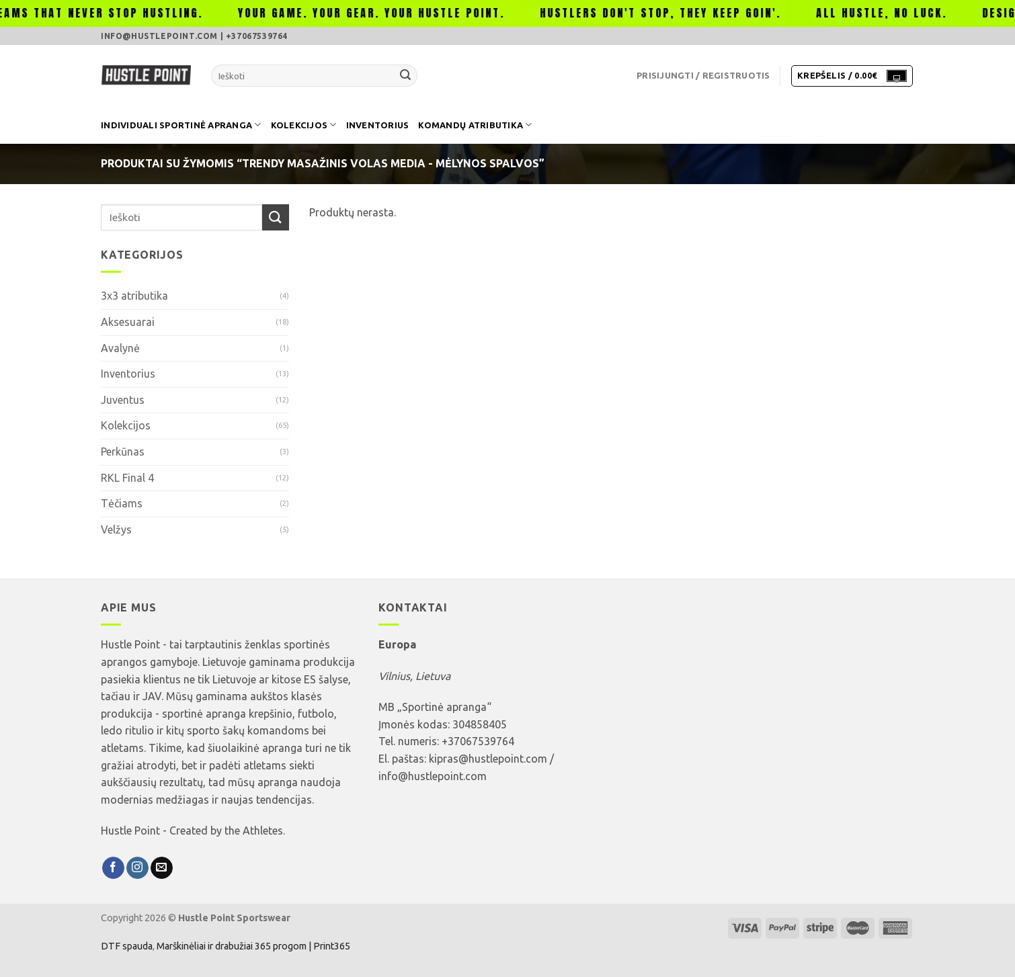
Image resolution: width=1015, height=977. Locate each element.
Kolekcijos (304, 124)
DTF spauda (127, 946)
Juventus (123, 400)
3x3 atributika (134, 296)
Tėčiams (122, 503)
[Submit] (405, 76)
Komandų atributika (475, 124)
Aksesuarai (128, 322)
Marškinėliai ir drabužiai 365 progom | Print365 (252, 946)
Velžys (116, 529)
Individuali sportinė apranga (181, 124)
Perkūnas (123, 451)
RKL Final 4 (127, 478)
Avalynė (120, 348)
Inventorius (377, 125)
